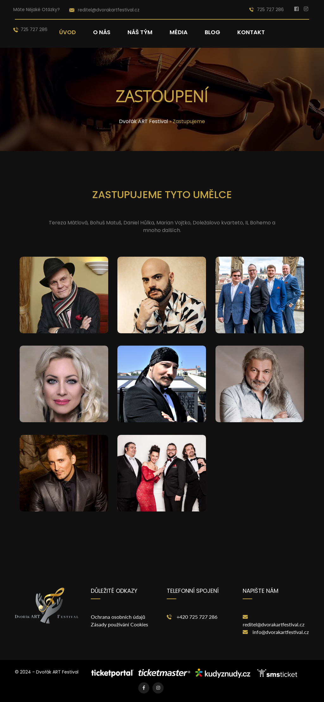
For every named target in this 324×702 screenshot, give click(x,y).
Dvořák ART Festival (143, 121)
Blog (212, 32)
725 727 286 (266, 9)
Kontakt (251, 32)
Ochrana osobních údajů (118, 617)
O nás (101, 32)
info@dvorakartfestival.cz (280, 632)
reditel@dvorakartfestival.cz (273, 624)
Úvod (67, 32)
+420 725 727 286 (197, 617)
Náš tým (140, 32)
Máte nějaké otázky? (36, 9)
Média (179, 32)
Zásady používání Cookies (119, 624)
